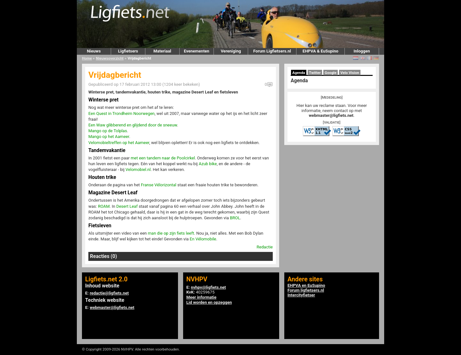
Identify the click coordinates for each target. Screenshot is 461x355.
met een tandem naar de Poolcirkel (163, 158)
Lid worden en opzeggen (209, 302)
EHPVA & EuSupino (320, 51)
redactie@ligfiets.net (109, 293)
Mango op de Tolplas (107, 130)
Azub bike (208, 163)
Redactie (265, 247)
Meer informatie (201, 297)
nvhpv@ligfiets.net (208, 287)
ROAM (104, 206)
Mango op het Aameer (108, 136)
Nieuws (94, 51)
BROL (235, 217)
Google (330, 72)
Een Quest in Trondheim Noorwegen (121, 113)
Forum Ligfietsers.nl (272, 51)
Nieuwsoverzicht (110, 58)
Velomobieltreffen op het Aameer (118, 142)
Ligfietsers (128, 51)
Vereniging (231, 51)
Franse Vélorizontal (158, 184)
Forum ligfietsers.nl (305, 290)
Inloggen (361, 51)
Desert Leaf (127, 206)
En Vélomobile (203, 239)
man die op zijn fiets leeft (171, 233)
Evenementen (196, 51)
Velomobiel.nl (138, 169)
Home (87, 58)
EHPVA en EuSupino (306, 285)
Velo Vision (349, 72)
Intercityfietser (301, 295)
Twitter (315, 72)
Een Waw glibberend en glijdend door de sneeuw (132, 125)
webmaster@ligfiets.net (331, 115)
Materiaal (162, 51)
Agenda (298, 72)
